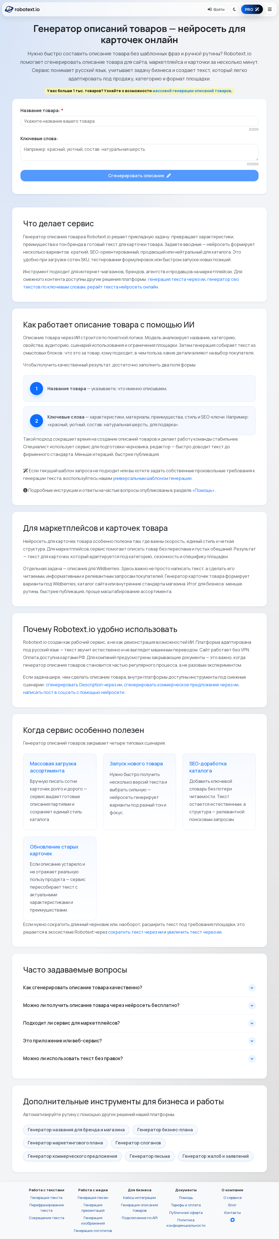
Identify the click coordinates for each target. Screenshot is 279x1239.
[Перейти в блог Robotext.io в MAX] (232, 1219)
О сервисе (232, 1197)
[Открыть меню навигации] (269, 9)
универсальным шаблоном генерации (152, 478)
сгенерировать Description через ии (84, 685)
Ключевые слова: (39, 139)
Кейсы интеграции (139, 1197)
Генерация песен (93, 1197)
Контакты (232, 1212)
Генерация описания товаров (139, 1207)
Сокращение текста (46, 1217)
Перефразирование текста (46, 1207)
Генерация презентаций (93, 1207)
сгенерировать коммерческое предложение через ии (181, 685)
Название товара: (41, 110)
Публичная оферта (186, 1212)
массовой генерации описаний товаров (192, 90)
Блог (232, 1204)
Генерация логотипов (93, 1230)
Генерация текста (46, 1197)
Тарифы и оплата (186, 1204)
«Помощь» (203, 490)
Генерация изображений (93, 1220)
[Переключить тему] (234, 9)
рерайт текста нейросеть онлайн (122, 287)
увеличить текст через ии (194, 932)
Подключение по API (139, 1217)
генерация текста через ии (176, 279)
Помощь (186, 1197)
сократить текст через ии (135, 932)
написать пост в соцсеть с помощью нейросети (73, 692)
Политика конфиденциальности (185, 1222)
